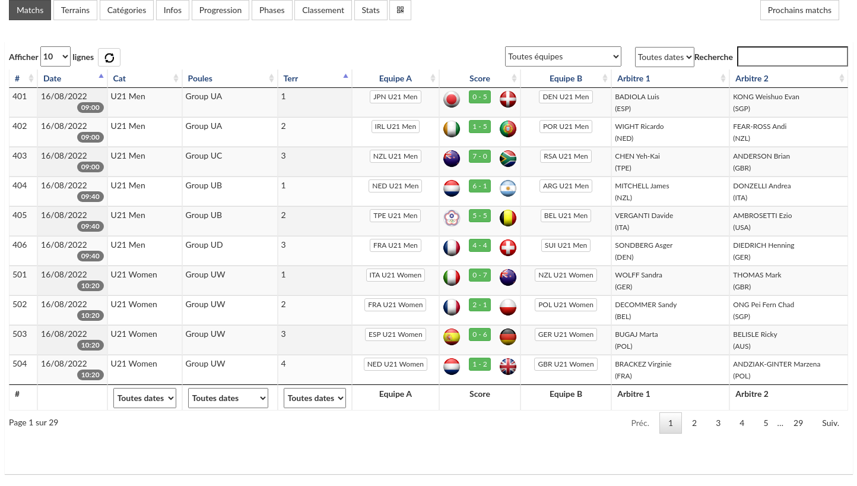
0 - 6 (479, 334)
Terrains (75, 10)
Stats (371, 10)
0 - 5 (479, 96)
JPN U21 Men (395, 96)
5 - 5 (479, 215)
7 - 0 (479, 156)
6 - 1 (479, 185)
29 (798, 423)
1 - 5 (479, 126)
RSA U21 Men (566, 156)
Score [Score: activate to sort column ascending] (479, 78)
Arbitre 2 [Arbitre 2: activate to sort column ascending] (752, 78)
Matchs (30, 10)
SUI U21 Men (566, 245)
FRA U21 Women (395, 304)
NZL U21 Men (395, 156)
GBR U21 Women (565, 363)
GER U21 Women (565, 334)
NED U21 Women (395, 363)
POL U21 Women (565, 304)
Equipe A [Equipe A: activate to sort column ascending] (395, 78)
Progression (220, 10)
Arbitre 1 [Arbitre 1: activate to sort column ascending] (633, 78)
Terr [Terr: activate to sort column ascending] (291, 78)
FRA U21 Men (395, 245)
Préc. (640, 423)
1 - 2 (479, 363)
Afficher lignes (51, 56)
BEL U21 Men (566, 215)
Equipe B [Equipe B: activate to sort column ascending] (566, 78)
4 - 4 (479, 245)
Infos (173, 10)
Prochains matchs (799, 10)
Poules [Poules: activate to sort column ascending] (200, 78)
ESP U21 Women (396, 334)
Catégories (127, 10)
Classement (323, 10)
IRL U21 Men (396, 126)
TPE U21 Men (395, 215)
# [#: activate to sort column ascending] (17, 78)
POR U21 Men (566, 126)
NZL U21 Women (565, 274)
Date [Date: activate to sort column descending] (52, 78)
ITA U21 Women (396, 274)
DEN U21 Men (565, 96)
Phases (272, 10)
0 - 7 (479, 274)
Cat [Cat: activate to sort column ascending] (119, 78)
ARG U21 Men (566, 185)
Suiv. (830, 423)
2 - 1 (479, 304)
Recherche (771, 56)
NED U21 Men (395, 185)
